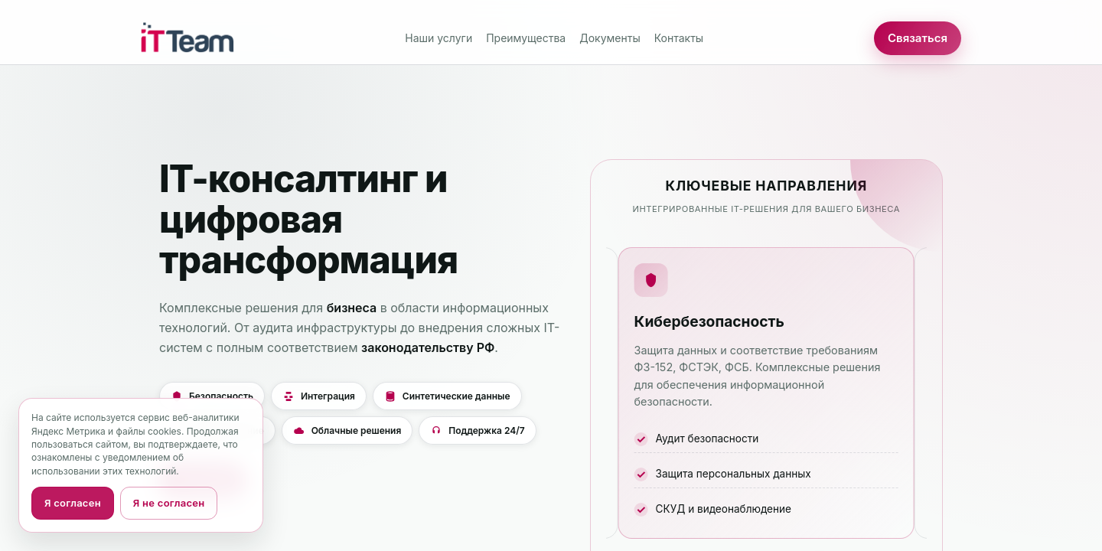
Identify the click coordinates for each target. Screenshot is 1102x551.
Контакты (678, 37)
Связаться (917, 38)
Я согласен (72, 503)
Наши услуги (438, 37)
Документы (609, 37)
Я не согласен (169, 503)
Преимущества (526, 37)
